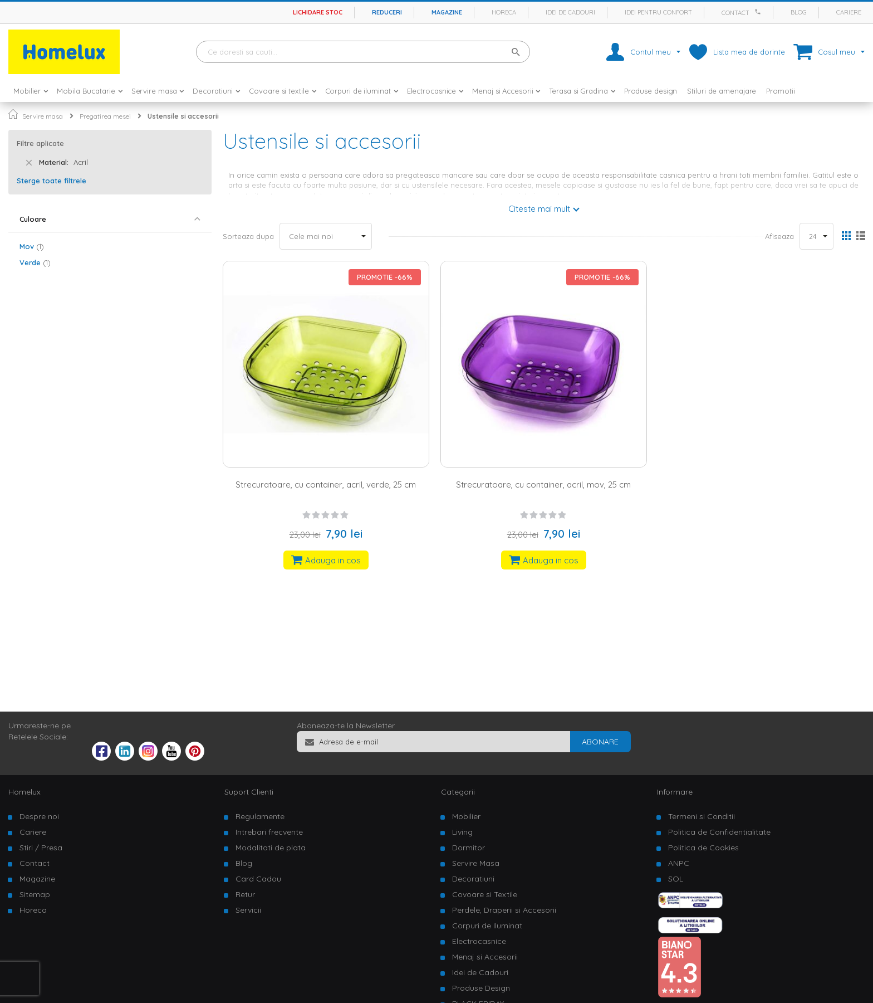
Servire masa (42, 116)
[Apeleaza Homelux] (759, 11)
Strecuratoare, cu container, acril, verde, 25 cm (326, 484)
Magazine (446, 12)
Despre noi (39, 816)
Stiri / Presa (40, 848)
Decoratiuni (473, 879)
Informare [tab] (675, 792)
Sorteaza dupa (248, 236)
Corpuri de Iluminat (487, 926)
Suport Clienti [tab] (248, 792)
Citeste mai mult (539, 208)
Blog (799, 12)
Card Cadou (258, 879)
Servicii (248, 910)
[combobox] (363, 52)
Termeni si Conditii (701, 816)
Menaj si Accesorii (485, 957)
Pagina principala (13, 114)
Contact (735, 13)
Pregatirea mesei (105, 116)
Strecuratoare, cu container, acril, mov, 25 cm (543, 484)
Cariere (848, 12)
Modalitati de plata (271, 848)
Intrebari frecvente (269, 832)
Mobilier (466, 816)
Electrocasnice (479, 941)
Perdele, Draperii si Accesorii (504, 910)
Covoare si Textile (484, 894)
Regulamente (260, 816)
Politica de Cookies (703, 848)
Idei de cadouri (570, 12)
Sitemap (34, 894)
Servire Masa (475, 863)
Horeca (504, 12)
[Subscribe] (600, 741)
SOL (675, 879)
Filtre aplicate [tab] (40, 143)
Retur (245, 894)
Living (462, 832)
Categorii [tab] (458, 792)
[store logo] (64, 52)
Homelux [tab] (24, 792)
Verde (35, 262)
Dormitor (468, 848)
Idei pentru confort (658, 12)
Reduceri (387, 12)
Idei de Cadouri (480, 972)
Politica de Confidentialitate (719, 832)
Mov (31, 246)
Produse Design (481, 988)
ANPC (678, 863)
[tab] (110, 219)
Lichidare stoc (317, 12)
